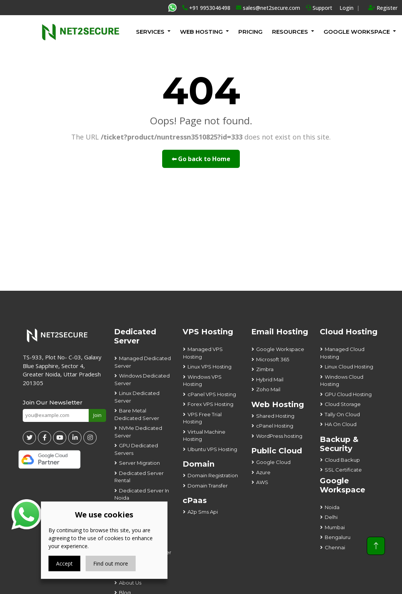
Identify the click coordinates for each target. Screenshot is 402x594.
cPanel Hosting (274, 426)
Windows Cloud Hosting (341, 380)
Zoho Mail (268, 389)
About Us (130, 583)
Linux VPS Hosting (210, 367)
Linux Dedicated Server (137, 397)
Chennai (335, 547)
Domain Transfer (208, 486)
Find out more (110, 563)
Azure (263, 472)
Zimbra (265, 369)
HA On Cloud (341, 424)
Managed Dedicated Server (142, 362)
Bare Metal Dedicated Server (136, 414)
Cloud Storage (343, 404)
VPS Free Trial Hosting (202, 418)
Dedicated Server (135, 336)
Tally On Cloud (342, 414)
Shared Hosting (275, 416)
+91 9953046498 (206, 7)
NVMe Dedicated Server (138, 432)
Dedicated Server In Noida (141, 494)
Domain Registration (213, 475)
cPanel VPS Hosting (212, 394)
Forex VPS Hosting (210, 404)
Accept (64, 563)
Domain (198, 464)
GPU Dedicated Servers (136, 449)
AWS (262, 482)
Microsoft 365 (272, 359)
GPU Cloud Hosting (348, 394)
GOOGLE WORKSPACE (357, 31)
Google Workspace (280, 349)
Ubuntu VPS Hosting (212, 449)
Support (319, 7)
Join (97, 415)
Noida (332, 507)
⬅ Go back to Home (201, 159)
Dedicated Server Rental (139, 477)
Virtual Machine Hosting (204, 435)
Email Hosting (279, 331)
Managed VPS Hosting (203, 353)
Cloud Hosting (348, 331)
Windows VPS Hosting (202, 380)
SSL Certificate (343, 470)
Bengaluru (337, 537)
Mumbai (335, 527)
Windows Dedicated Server (142, 379)
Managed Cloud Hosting (342, 353)
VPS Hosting (208, 331)
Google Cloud (273, 462)
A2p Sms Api (203, 512)
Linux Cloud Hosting (349, 367)
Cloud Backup (342, 460)
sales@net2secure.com (268, 7)
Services (150, 31)
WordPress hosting (279, 436)
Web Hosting (201, 31)
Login (346, 7)
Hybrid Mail (269, 379)
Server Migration (139, 463)
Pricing (250, 31)
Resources (290, 31)
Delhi (331, 517)
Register (382, 7)
